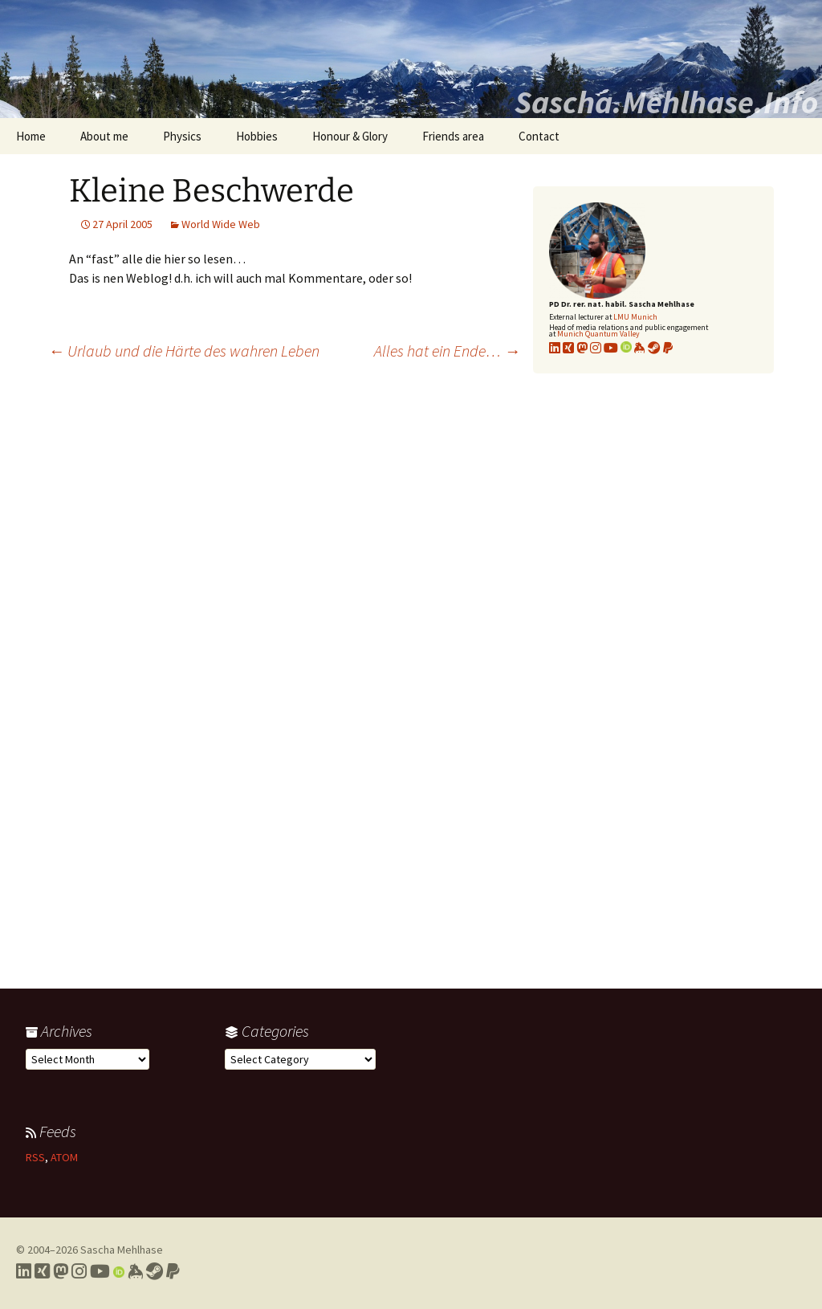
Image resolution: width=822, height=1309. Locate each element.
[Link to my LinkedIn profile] (554, 348)
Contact (539, 136)
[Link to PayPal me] (668, 348)
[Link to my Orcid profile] (626, 348)
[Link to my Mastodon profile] (582, 348)
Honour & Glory (350, 136)
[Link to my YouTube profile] (611, 348)
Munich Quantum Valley (598, 333)
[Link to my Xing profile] (42, 1271)
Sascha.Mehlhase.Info (666, 102)
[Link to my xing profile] (568, 348)
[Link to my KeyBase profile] (639, 348)
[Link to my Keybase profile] (135, 1271)
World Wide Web (220, 224)
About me (104, 136)
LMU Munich (635, 317)
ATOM (64, 1157)
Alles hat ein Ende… (447, 351)
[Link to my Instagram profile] (595, 348)
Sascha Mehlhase (121, 1249)
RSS (35, 1157)
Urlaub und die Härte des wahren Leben (183, 351)
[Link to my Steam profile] (654, 348)
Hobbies (257, 136)
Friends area (453, 136)
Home (31, 136)
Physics (182, 136)
